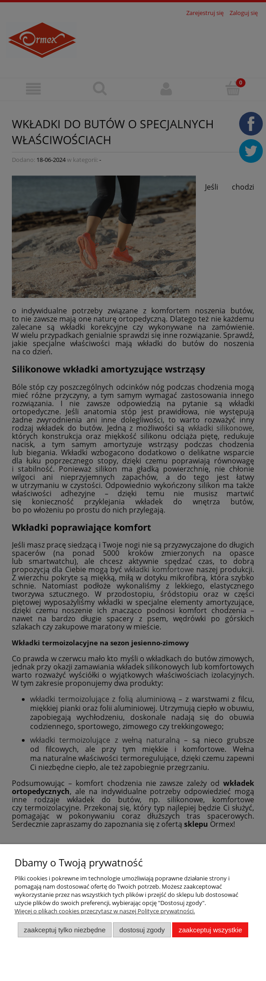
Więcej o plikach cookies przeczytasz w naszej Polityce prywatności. (105, 911)
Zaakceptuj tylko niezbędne (64, 930)
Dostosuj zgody (142, 930)
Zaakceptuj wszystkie (210, 930)
